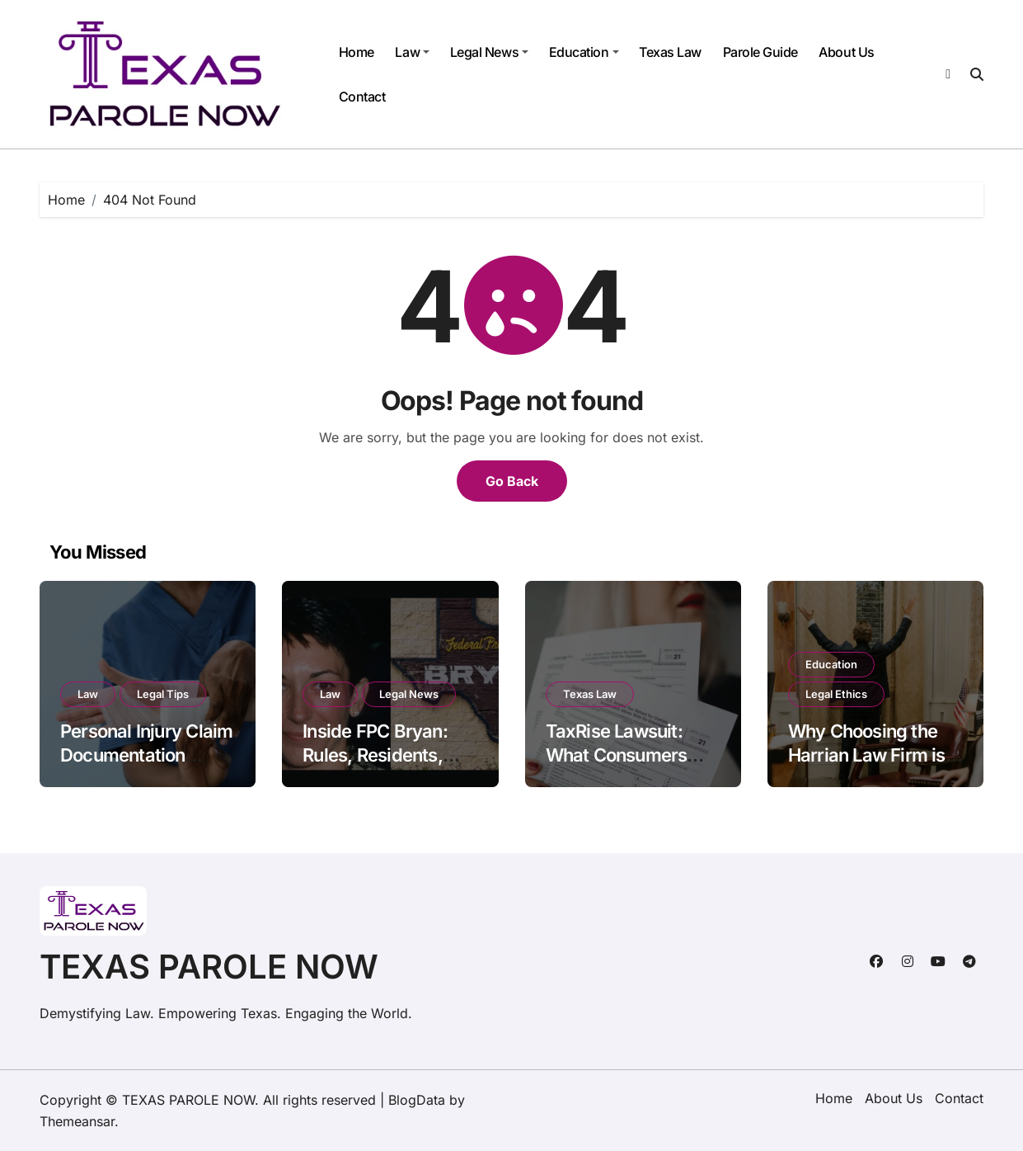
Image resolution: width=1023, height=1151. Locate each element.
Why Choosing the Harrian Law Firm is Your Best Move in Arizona (867, 766)
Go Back (512, 481)
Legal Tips (163, 694)
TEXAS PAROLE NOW (209, 966)
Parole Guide (760, 52)
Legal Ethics (836, 694)
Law (412, 52)
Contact (362, 96)
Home (356, 52)
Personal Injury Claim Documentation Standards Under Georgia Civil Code (146, 766)
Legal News (489, 52)
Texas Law (670, 52)
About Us (846, 52)
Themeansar (77, 1121)
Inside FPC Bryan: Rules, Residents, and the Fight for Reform (375, 766)
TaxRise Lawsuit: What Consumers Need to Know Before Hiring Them (633, 766)
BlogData (416, 1100)
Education (584, 52)
